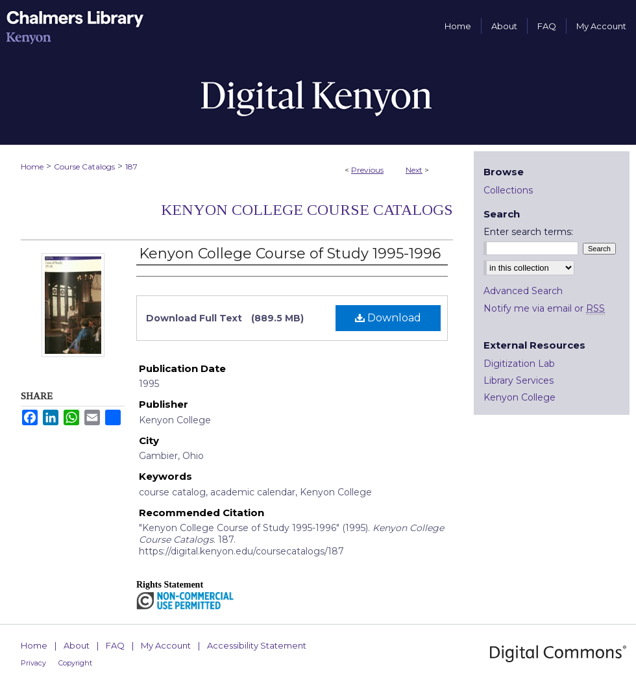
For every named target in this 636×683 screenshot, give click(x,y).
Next (414, 170)
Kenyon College (519, 397)
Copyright (75, 662)
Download (388, 318)
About (77, 645)
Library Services (518, 380)
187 (131, 166)
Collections (508, 190)
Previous (367, 170)
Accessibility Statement (256, 645)
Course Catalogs (84, 166)
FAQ (115, 645)
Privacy (33, 662)
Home (32, 166)
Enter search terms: (528, 232)
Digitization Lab (519, 363)
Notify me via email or (544, 308)
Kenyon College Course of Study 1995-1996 (290, 253)
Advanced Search (523, 291)
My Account (166, 645)
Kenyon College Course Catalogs (307, 209)
